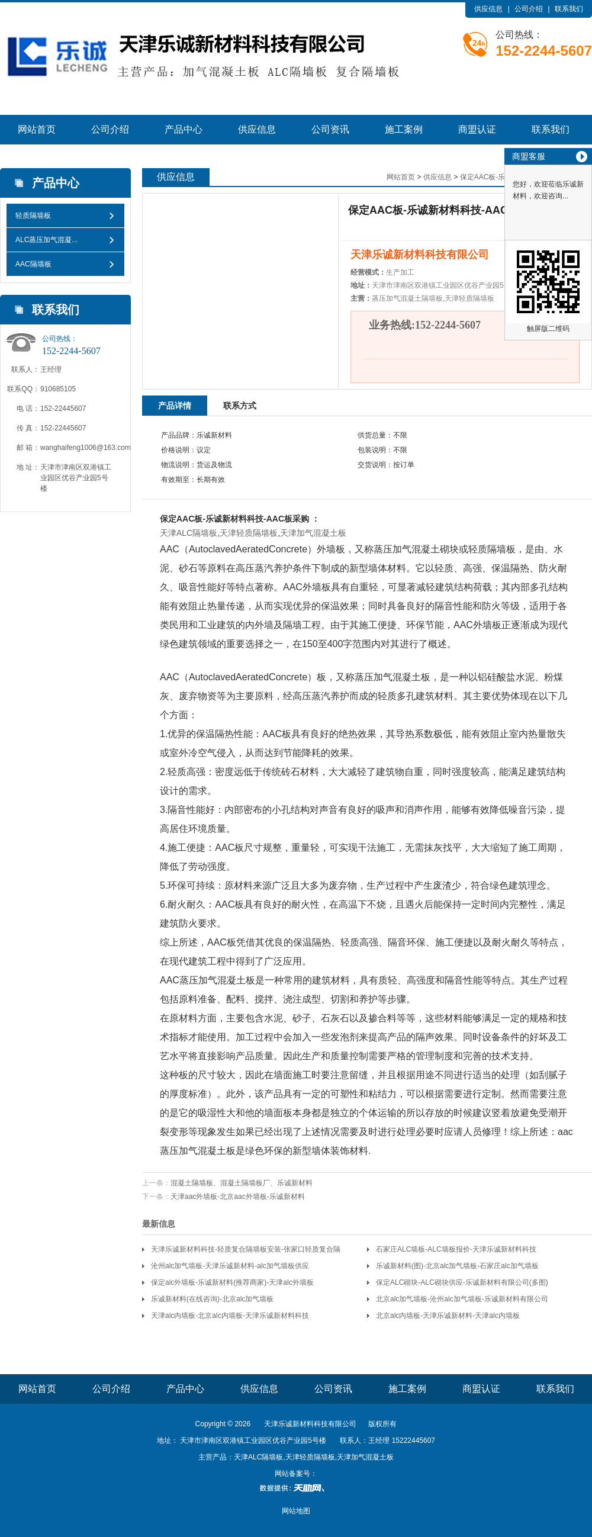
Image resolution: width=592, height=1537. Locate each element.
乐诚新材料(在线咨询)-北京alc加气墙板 (212, 1299)
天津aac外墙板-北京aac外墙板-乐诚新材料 (237, 1196)
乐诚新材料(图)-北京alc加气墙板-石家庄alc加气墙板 (457, 1266)
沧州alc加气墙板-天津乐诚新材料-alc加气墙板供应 (230, 1266)
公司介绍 (528, 9)
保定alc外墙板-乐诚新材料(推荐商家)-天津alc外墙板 (232, 1282)
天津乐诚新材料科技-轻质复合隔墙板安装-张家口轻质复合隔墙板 (245, 1251)
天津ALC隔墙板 (188, 533)
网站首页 (37, 129)
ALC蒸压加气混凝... (46, 240)
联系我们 (569, 9)
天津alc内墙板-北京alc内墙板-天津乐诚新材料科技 (230, 1315)
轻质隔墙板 (33, 215)
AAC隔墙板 (33, 264)
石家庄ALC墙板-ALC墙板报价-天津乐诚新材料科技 (456, 1249)
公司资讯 (330, 129)
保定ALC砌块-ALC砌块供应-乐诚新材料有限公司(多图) (462, 1282)
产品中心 (183, 129)
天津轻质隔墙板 (249, 533)
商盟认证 (477, 129)
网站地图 (296, 1511)
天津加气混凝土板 (313, 533)
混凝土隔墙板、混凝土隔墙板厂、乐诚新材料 (241, 1183)
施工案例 (404, 129)
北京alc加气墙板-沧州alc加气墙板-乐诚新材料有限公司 (462, 1299)
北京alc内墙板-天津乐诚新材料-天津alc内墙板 (448, 1315)
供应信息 (488, 9)
